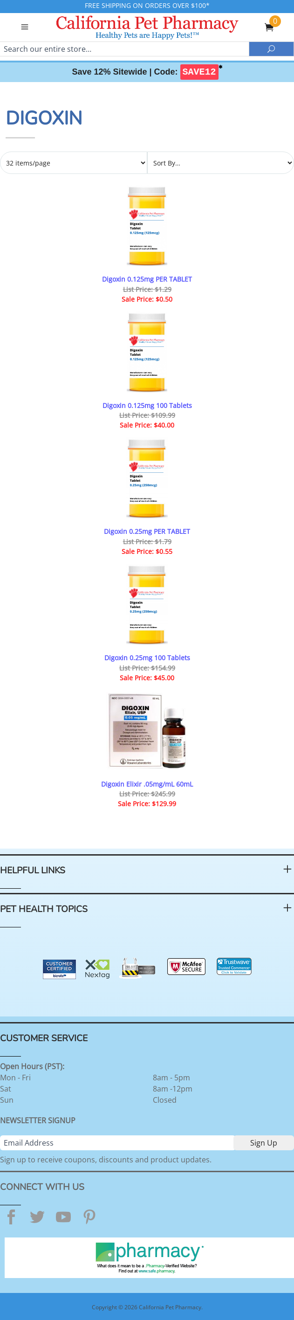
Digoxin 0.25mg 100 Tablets (147, 657)
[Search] (124, 48)
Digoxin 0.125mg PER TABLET (147, 279)
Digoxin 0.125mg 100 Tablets (147, 405)
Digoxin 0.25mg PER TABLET (147, 531)
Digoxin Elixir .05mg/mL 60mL (147, 784)
